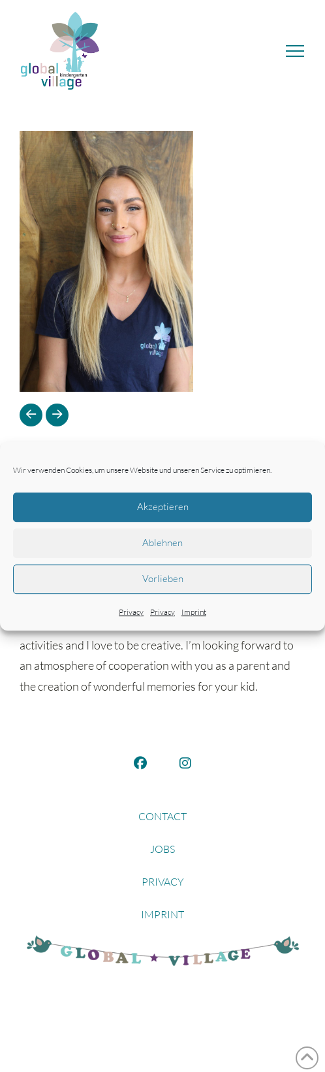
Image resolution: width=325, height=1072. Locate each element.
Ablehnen (162, 542)
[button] (295, 51)
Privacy (131, 612)
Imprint (193, 612)
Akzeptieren (163, 506)
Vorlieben (162, 578)
